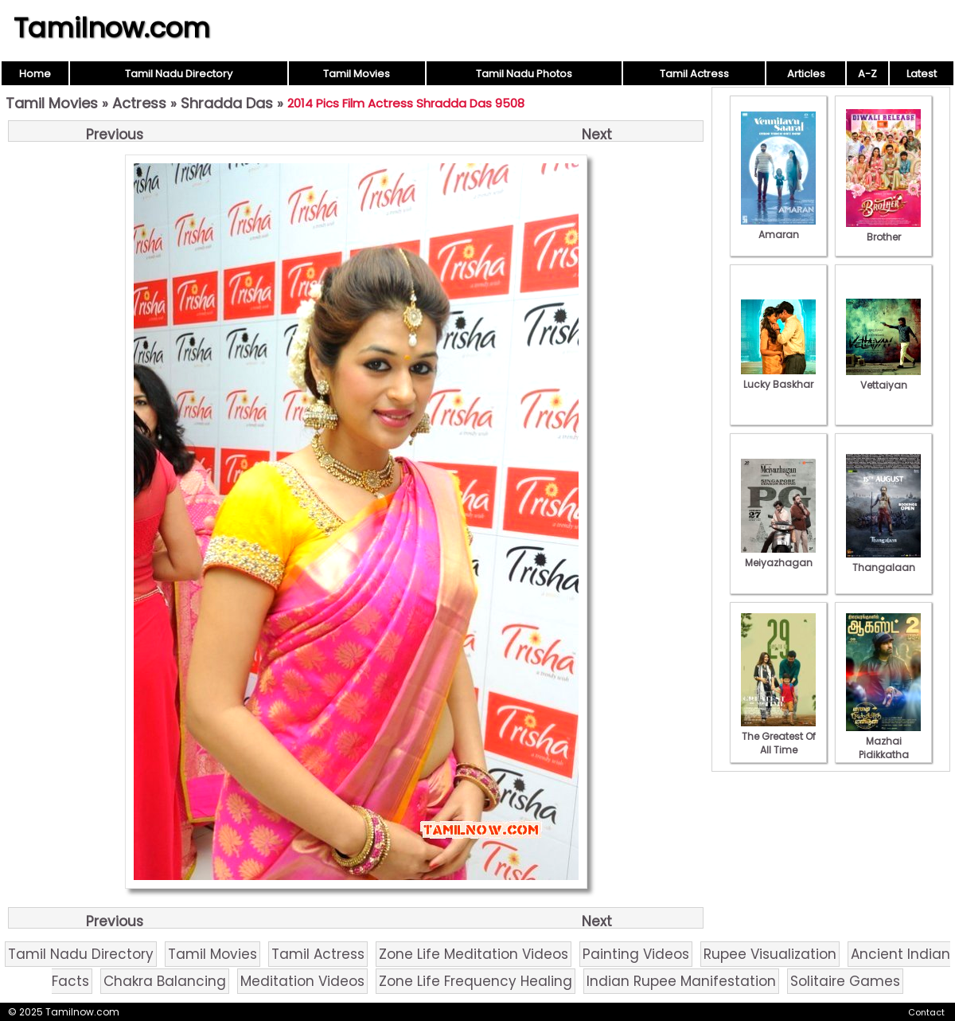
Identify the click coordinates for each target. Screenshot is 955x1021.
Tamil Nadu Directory (178, 73)
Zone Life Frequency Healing (475, 981)
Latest (921, 73)
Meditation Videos (302, 981)
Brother (883, 230)
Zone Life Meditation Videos (473, 954)
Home (35, 73)
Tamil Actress (694, 73)
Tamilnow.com (112, 28)
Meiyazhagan (778, 555)
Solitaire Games (845, 981)
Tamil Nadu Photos (524, 73)
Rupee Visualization (770, 954)
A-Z (867, 73)
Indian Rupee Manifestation (681, 981)
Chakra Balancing (164, 981)
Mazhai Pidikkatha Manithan (883, 748)
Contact (926, 1012)
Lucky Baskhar (778, 377)
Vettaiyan (883, 378)
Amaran (778, 227)
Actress (139, 103)
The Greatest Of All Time (778, 736)
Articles (806, 73)
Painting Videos (636, 954)
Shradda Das (227, 103)
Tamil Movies (356, 73)
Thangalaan (883, 560)
